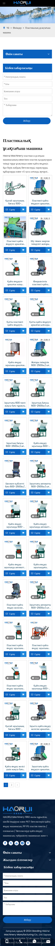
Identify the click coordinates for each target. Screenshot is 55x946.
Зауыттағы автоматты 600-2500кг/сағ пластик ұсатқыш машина (40, 606)
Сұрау (9, 209)
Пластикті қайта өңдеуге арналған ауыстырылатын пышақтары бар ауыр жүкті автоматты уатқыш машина (40, 202)
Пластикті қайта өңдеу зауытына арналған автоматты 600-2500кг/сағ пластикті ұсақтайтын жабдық (15, 647)
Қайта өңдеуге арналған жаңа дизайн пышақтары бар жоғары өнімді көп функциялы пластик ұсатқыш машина (14, 283)
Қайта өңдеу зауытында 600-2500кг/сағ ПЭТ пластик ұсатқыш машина (40, 687)
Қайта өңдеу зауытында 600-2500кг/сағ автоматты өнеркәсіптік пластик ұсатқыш (15, 525)
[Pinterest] (28, 843)
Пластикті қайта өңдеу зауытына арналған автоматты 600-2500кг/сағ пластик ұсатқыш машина (15, 687)
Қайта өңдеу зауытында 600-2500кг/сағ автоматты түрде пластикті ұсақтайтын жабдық (40, 445)
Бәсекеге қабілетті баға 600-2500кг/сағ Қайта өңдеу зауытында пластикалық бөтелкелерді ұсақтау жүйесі (15, 485)
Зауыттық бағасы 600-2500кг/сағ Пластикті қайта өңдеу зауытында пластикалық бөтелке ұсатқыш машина (40, 404)
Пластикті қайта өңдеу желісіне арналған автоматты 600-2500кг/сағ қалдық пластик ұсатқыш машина (15, 606)
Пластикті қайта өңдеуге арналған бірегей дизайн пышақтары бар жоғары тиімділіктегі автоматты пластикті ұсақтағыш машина (14, 243)
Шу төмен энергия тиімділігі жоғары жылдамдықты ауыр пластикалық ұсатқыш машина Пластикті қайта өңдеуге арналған (40, 243)
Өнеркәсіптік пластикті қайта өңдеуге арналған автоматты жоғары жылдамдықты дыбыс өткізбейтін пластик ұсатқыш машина (40, 283)
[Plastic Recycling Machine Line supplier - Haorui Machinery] (17, 810)
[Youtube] (16, 843)
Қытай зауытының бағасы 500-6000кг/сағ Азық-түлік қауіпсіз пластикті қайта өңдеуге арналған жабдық (15, 202)
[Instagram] (22, 843)
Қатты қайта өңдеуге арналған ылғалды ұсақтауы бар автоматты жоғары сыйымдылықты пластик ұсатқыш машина (40, 323)
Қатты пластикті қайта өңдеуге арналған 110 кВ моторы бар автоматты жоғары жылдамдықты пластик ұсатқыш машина (15, 323)
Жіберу (27, 120)
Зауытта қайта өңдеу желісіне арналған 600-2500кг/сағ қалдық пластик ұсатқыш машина (40, 728)
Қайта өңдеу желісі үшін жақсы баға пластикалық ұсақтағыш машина (15, 768)
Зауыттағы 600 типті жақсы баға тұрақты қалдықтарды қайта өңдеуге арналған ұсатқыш (15, 404)
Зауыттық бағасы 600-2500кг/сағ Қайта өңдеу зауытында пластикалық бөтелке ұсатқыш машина (15, 445)
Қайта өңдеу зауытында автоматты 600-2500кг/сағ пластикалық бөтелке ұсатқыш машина (40, 525)
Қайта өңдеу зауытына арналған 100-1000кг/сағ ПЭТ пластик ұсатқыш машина (15, 364)
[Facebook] (5, 843)
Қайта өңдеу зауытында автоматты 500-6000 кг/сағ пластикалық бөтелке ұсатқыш (15, 566)
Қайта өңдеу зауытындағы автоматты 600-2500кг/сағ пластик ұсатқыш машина (40, 566)
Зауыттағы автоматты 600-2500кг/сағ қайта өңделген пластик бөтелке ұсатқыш (40, 485)
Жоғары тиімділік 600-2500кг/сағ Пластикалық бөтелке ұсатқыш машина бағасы (40, 364)
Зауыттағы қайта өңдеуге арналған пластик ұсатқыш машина (40, 768)
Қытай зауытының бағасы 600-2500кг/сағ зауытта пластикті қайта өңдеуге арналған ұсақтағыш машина (15, 728)
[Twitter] (11, 843)
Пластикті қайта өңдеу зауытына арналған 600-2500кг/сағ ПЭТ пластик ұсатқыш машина (40, 647)
